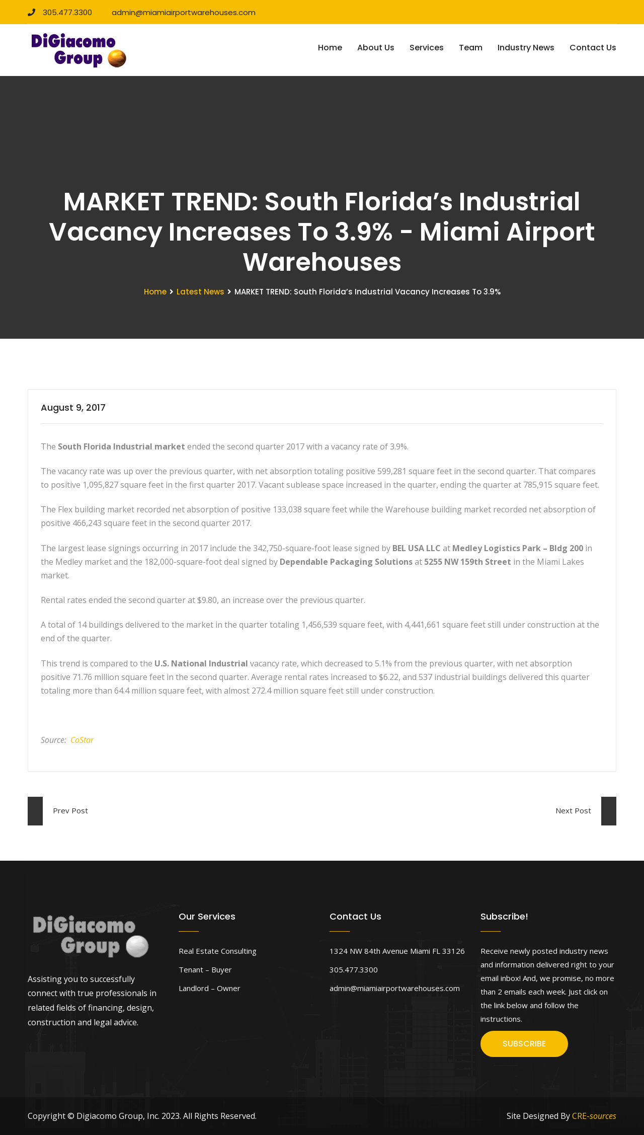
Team (470, 47)
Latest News (200, 291)
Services (427, 47)
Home (330, 47)
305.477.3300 (60, 12)
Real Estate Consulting (218, 951)
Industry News (526, 47)
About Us (375, 47)
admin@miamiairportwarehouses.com (180, 12)
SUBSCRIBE (524, 1043)
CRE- (594, 1115)
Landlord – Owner (209, 988)
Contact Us (593, 47)
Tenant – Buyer (205, 969)
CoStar (82, 739)
